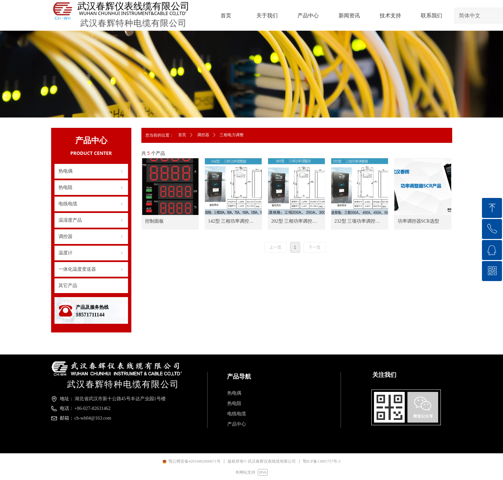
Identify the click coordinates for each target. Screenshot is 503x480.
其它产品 (67, 285)
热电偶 (91, 171)
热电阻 (91, 187)
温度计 (91, 253)
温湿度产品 (91, 220)
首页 (182, 135)
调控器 (91, 236)
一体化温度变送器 (91, 269)
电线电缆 (91, 204)
